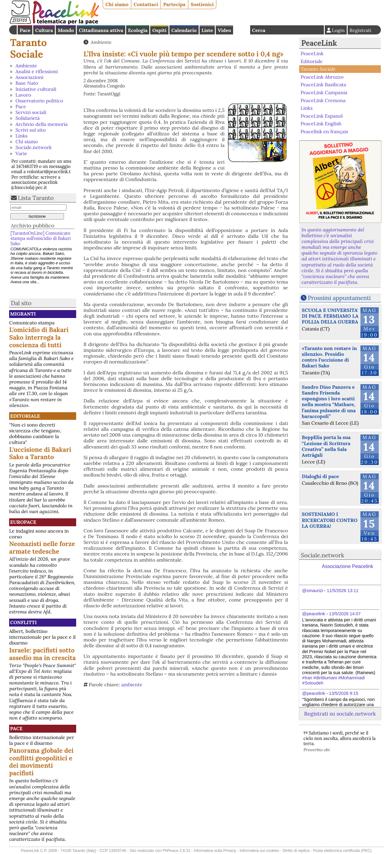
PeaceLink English (320, 123)
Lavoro (23, 95)
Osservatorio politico (39, 101)
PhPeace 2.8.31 (176, 850)
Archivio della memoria (42, 124)
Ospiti (159, 30)
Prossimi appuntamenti (339, 298)
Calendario (184, 30)
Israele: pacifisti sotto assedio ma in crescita (42, 654)
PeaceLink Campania (323, 92)
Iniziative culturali (36, 89)
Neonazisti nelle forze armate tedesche (42, 548)
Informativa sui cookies (259, 850)
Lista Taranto (36, 198)
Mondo (66, 30)
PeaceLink (319, 43)
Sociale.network (34, 147)
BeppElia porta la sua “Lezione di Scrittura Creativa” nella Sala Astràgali (326, 446)
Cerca (258, 30)
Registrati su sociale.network (340, 713)
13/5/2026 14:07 (345, 613)
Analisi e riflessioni (37, 71)
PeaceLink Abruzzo (321, 77)
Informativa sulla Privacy (215, 850)
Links (21, 136)
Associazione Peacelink (347, 566)
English (241, 29)
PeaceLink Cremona (323, 100)
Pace (25, 30)
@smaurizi (312, 590)
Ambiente (26, 66)
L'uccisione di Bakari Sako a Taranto (40, 453)
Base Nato (27, 83)
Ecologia (137, 30)
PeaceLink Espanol (321, 116)
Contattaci (146, 4)
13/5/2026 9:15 (343, 693)
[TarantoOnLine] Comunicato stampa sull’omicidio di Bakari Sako (40, 238)
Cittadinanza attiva (101, 30)
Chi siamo (117, 4)
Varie (21, 153)
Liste (207, 30)
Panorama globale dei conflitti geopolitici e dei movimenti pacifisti (41, 761)
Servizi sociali (31, 112)
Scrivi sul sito (31, 130)
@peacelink (313, 613)
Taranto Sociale (28, 48)
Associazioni (30, 77)
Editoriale (25, 416)
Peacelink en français (324, 131)
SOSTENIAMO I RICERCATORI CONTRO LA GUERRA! (330, 520)
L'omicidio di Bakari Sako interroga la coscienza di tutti (39, 337)
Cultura (44, 30)
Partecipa (174, 4)
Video (224, 30)
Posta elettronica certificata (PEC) (342, 850)
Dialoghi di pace (320, 476)
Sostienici (202, 4)
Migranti (23, 314)
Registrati (360, 30)
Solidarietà (28, 118)
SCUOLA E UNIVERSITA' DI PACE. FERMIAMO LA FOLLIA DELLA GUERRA (330, 316)
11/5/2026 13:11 (343, 590)
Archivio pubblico (32, 225)
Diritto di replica (296, 850)
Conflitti (23, 622)
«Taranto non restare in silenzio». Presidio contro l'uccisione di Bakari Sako (329, 357)
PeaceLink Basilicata (323, 84)
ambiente (131, 684)
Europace (23, 522)
